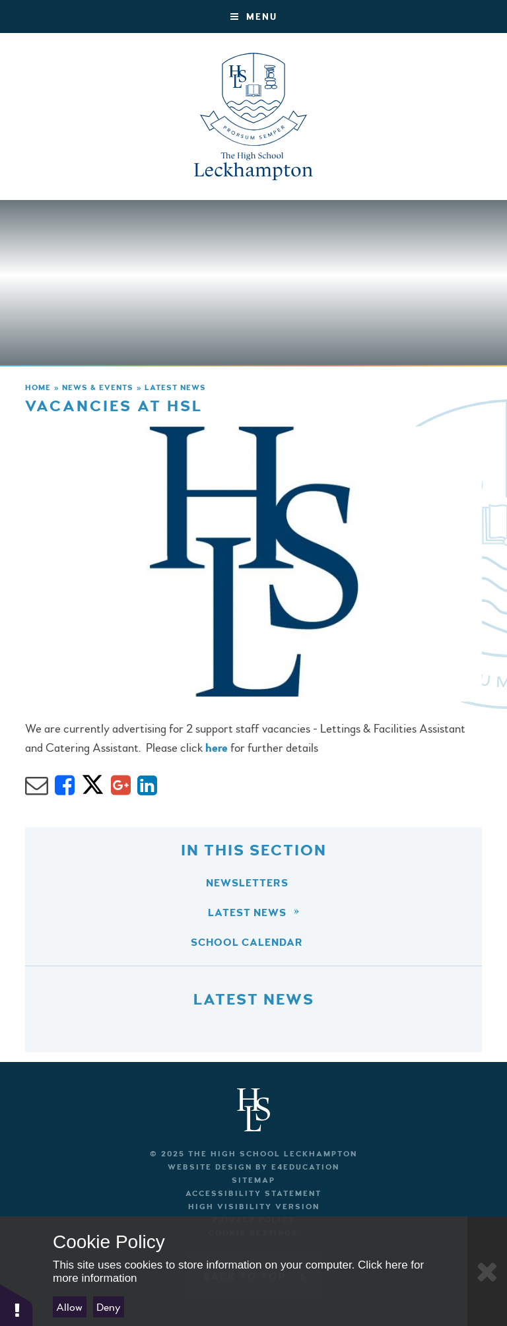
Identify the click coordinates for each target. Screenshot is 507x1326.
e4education (305, 1167)
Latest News (175, 388)
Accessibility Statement (253, 1194)
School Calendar (247, 942)
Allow (69, 1307)
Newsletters (247, 883)
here (216, 748)
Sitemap (253, 1180)
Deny (108, 1307)
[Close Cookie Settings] (487, 1271)
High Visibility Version (254, 1207)
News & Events (97, 388)
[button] (16, 1304)
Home (38, 388)
